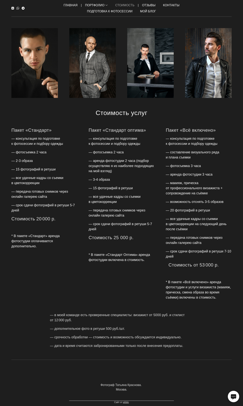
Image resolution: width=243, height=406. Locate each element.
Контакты (171, 5)
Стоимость (124, 5)
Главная (70, 5)
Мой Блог (148, 11)
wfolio (126, 404)
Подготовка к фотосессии (109, 11)
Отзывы (148, 5)
